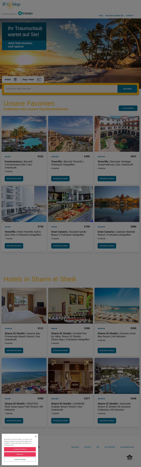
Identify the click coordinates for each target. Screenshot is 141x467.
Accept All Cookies (20, 449)
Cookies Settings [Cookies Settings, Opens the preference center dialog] (20, 459)
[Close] (36, 436)
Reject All (20, 454)
